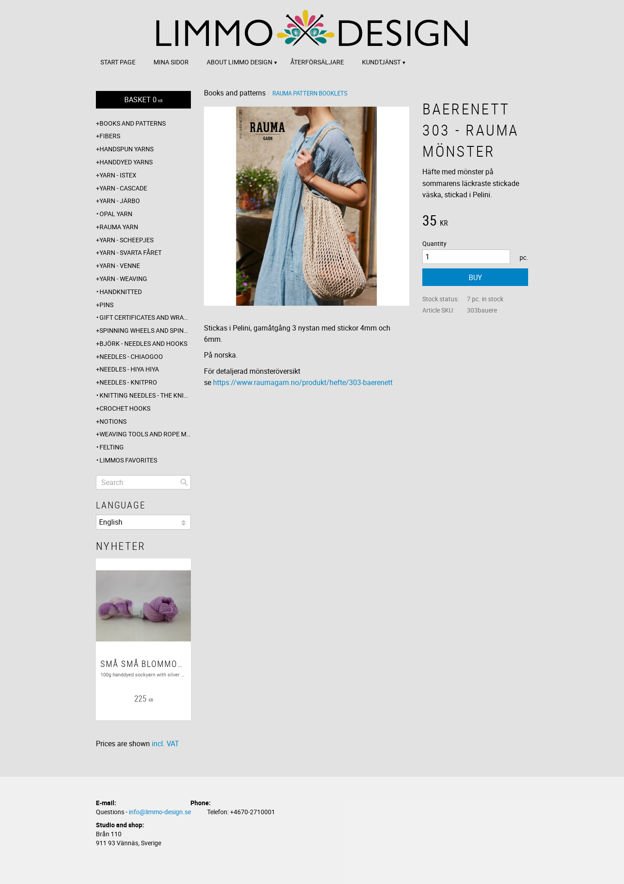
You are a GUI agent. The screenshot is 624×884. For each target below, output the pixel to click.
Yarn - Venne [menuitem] (119, 265)
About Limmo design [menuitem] (239, 62)
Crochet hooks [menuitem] (124, 408)
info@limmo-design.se (160, 811)
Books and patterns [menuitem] (132, 123)
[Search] (184, 482)
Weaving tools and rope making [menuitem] (145, 434)
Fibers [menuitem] (109, 135)
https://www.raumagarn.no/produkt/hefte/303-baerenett (303, 382)
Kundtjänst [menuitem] (381, 62)
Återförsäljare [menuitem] (317, 62)
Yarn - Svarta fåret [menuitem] (130, 252)
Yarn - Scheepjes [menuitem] (126, 240)
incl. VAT (165, 743)
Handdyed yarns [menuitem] (126, 162)
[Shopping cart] (143, 100)
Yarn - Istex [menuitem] (117, 175)
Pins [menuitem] (106, 304)
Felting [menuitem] (111, 447)
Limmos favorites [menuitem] (128, 460)
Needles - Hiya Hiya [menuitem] (129, 369)
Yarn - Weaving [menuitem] (123, 278)
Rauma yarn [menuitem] (118, 226)
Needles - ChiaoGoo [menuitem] (131, 356)
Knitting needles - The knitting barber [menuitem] (145, 395)
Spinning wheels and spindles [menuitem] (145, 330)
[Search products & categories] (143, 482)
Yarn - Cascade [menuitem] (123, 188)
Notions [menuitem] (113, 421)
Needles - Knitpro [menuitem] (128, 382)
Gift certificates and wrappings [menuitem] (145, 317)
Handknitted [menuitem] (120, 291)
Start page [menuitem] (118, 62)
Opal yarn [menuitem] (115, 213)
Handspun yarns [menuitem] (126, 149)
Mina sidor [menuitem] (171, 62)
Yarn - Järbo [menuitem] (119, 200)
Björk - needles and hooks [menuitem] (143, 343)
